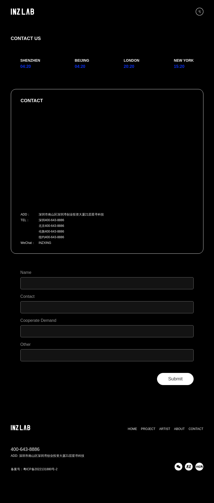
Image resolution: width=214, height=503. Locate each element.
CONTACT (195, 429)
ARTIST (164, 429)
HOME (132, 429)
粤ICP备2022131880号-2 (40, 469)
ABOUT (179, 429)
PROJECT (148, 429)
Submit (175, 378)
